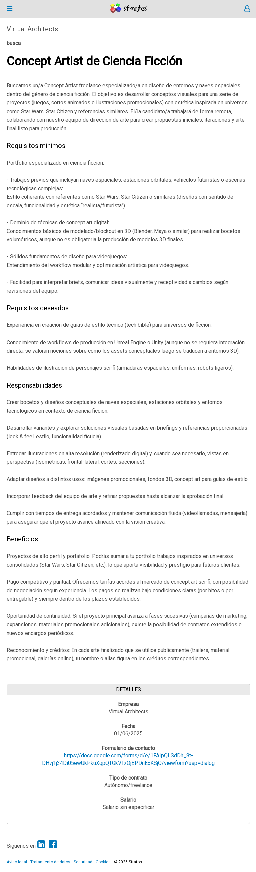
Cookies (103, 862)
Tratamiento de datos (50, 862)
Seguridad (83, 862)
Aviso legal (17, 862)
